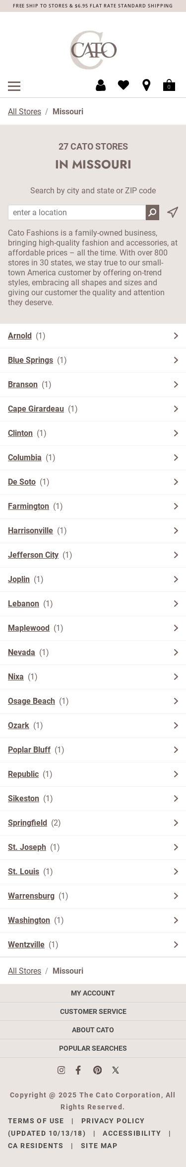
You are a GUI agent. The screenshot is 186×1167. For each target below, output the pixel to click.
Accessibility (132, 1133)
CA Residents (36, 1146)
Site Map (99, 1146)
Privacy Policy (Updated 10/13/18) (76, 1127)
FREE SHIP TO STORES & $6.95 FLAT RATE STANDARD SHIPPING (93, 5)
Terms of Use (36, 1121)
